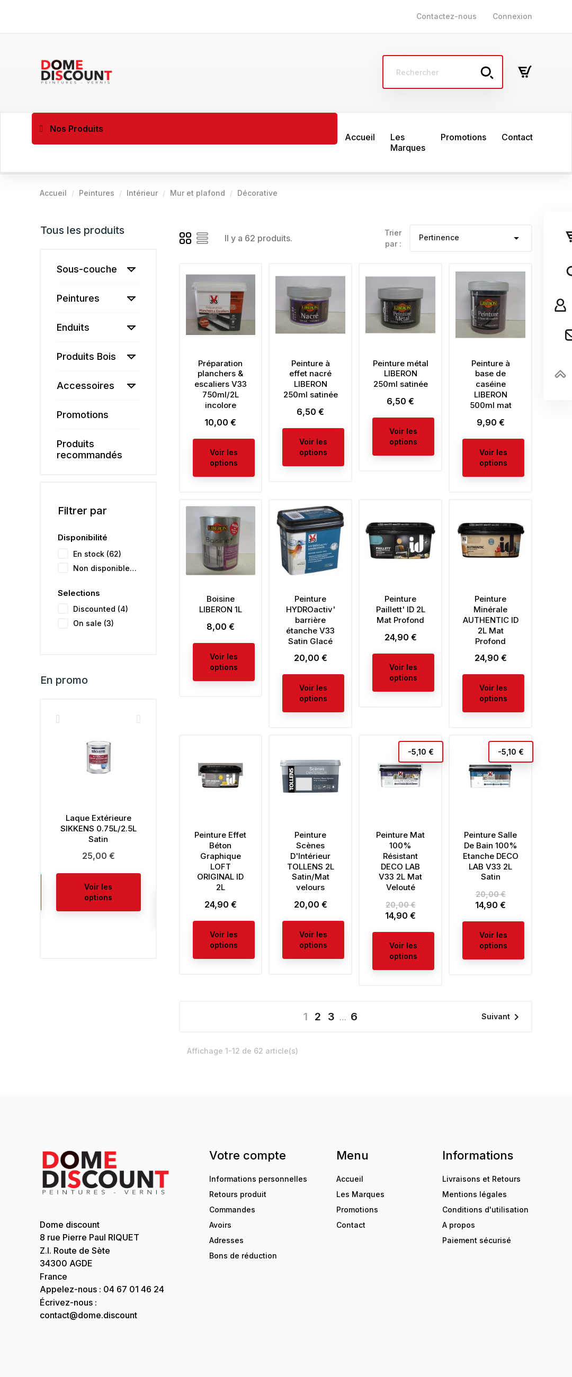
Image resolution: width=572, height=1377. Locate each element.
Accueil (349, 1151)
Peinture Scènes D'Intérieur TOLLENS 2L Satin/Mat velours (310, 833)
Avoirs (220, 1197)
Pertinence (471, 210)
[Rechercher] (442, 72)
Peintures (78, 270)
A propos (458, 1197)
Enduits (73, 299)
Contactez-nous (446, 16)
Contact (350, 1197)
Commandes (232, 1181)
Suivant (502, 989)
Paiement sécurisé (476, 1212)
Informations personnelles (258, 1151)
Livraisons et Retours (481, 1151)
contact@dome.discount (88, 1287)
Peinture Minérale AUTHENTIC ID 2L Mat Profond (491, 592)
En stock (97, 526)
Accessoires (85, 358)
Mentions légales (474, 1166)
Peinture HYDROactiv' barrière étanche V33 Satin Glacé (310, 592)
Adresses (226, 1212)
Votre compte (247, 1128)
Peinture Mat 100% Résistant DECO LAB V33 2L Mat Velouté (400, 833)
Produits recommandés (89, 422)
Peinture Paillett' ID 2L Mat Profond (400, 581)
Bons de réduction (243, 1228)
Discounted (100, 581)
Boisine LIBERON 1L (220, 576)
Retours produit (237, 1166)
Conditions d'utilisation (485, 1181)
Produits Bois (86, 328)
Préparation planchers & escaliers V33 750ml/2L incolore (220, 357)
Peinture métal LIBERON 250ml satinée (400, 346)
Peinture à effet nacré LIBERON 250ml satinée (310, 351)
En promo (64, 652)
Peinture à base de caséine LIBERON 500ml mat (491, 357)
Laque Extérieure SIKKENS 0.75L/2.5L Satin (98, 801)
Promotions (83, 387)
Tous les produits (82, 202)
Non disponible (105, 540)
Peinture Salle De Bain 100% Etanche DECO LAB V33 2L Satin (491, 828)
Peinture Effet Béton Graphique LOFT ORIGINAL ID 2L (220, 833)
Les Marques (360, 1166)
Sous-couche (87, 241)
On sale (93, 595)
